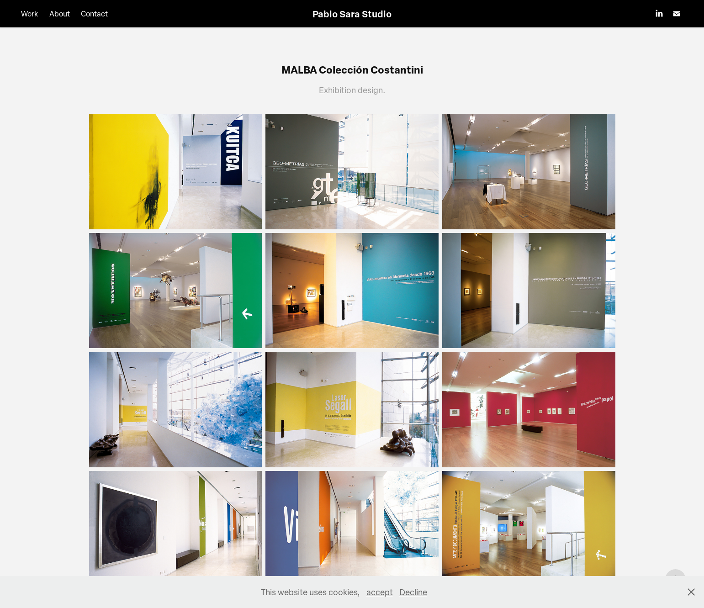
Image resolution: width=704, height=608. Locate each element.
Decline (413, 591)
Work (29, 14)
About (59, 14)
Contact (94, 14)
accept (379, 591)
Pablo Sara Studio (352, 14)
